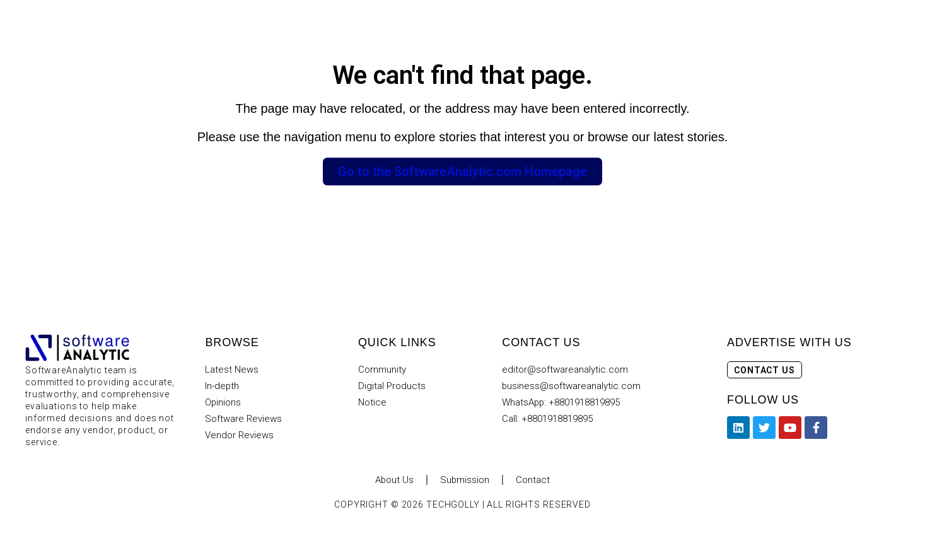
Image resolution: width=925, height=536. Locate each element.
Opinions (223, 402)
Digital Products (392, 386)
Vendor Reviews (239, 435)
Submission (465, 480)
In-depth (222, 386)
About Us (394, 480)
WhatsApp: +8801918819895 (561, 402)
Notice (372, 402)
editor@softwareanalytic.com (565, 369)
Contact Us (764, 370)
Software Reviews (243, 418)
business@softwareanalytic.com (571, 386)
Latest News (232, 369)
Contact (533, 480)
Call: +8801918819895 (547, 418)
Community (382, 369)
